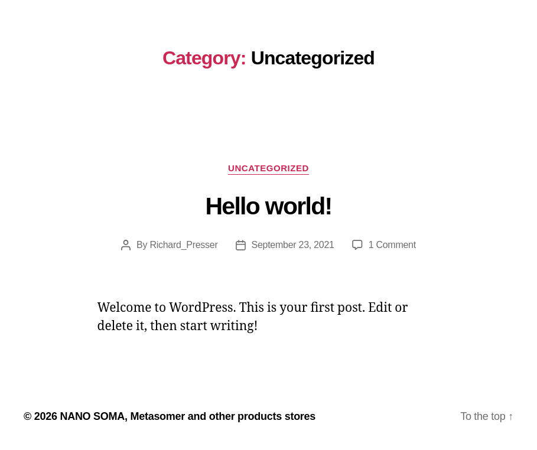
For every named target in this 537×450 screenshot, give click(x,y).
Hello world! (268, 206)
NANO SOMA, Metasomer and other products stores (187, 416)
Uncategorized (268, 168)
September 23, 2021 (293, 245)
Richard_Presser (183, 245)
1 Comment (392, 245)
